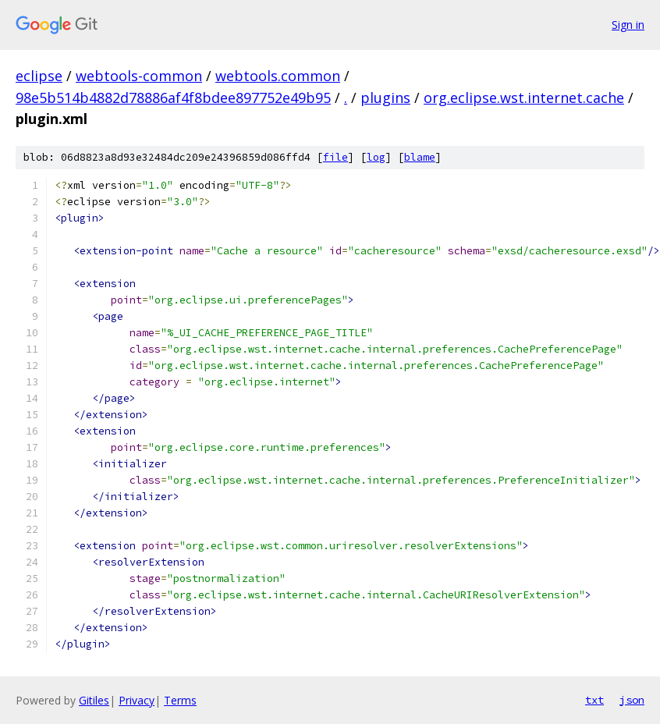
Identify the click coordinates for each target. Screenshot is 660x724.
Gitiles (94, 700)
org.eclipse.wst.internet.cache (524, 97)
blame (419, 157)
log (376, 157)
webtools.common (277, 75)
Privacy (136, 700)
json (631, 700)
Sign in (628, 24)
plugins (385, 97)
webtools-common (139, 75)
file (335, 157)
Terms (180, 700)
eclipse (39, 75)
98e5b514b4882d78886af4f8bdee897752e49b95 (173, 97)
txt (594, 700)
